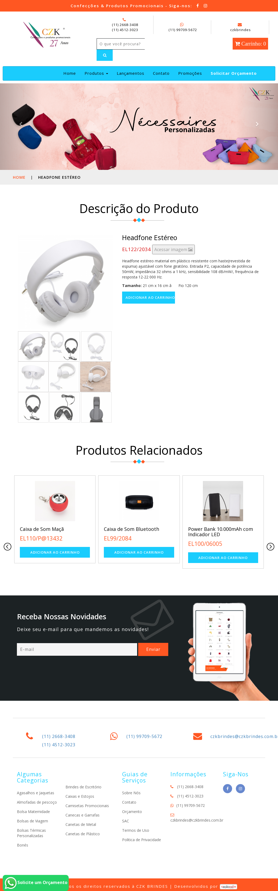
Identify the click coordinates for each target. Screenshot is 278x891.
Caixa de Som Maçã (42, 529)
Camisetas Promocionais (87, 805)
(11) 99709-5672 (183, 29)
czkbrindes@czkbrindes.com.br (196, 820)
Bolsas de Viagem (32, 820)
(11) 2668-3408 (125, 24)
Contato (161, 73)
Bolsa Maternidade (33, 811)
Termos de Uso (135, 830)
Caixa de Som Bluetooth (131, 529)
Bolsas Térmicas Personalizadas (31, 833)
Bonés (22, 845)
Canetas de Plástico (82, 833)
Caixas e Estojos (79, 796)
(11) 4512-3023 (125, 29)
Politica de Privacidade (141, 839)
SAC (125, 820)
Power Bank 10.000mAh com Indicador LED (220, 532)
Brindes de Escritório (83, 786)
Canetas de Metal (80, 824)
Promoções (190, 73)
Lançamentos (130, 73)
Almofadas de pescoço (37, 802)
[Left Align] (105, 55)
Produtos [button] (96, 73)
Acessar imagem (173, 249)
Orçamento (132, 811)
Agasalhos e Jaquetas (35, 792)
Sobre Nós (131, 792)
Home (70, 73)
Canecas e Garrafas (82, 815)
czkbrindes (240, 27)
